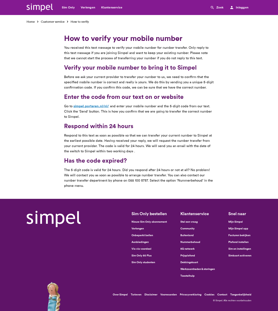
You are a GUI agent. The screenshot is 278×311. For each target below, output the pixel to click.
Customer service (53, 21)
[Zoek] (216, 7)
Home (31, 21)
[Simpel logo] (40, 7)
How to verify (80, 21)
